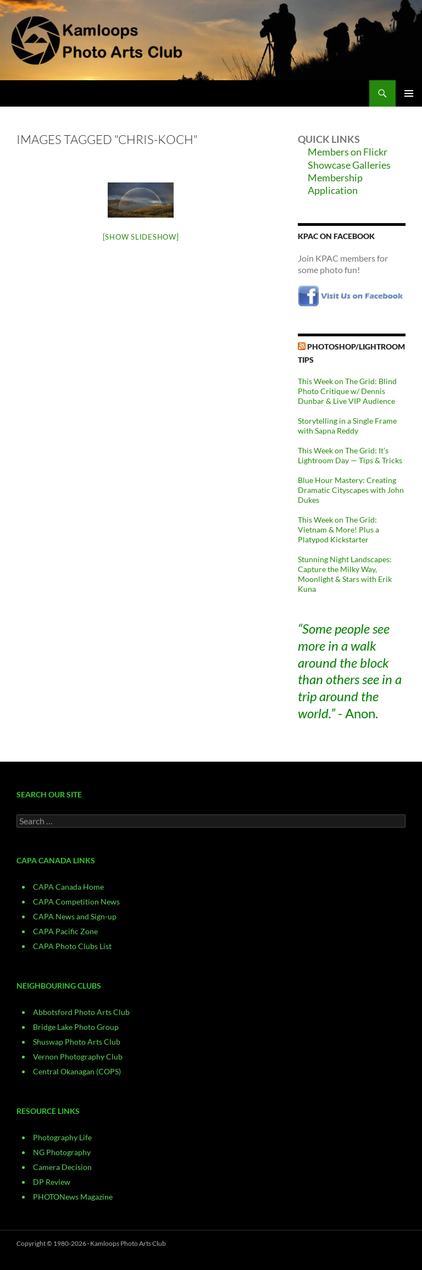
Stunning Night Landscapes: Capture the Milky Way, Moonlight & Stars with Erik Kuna (345, 574)
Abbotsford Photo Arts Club (81, 1012)
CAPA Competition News (76, 901)
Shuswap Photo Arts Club (76, 1041)
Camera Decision (62, 1167)
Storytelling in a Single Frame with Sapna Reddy (347, 425)
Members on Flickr (347, 152)
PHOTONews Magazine (73, 1196)
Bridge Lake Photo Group (76, 1026)
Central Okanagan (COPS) (77, 1071)
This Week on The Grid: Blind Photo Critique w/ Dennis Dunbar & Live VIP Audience (347, 391)
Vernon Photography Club (78, 1056)
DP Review (51, 1181)
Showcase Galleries (349, 165)
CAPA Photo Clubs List (72, 946)
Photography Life (62, 1137)
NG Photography (62, 1152)
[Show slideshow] (141, 236)
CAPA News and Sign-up (74, 916)
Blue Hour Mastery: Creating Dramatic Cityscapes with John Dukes (351, 489)
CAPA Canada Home (68, 886)
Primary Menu (409, 93)
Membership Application (335, 183)
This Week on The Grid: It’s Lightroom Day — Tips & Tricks (350, 455)
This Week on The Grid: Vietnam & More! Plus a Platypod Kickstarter (338, 529)
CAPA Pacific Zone (65, 931)
